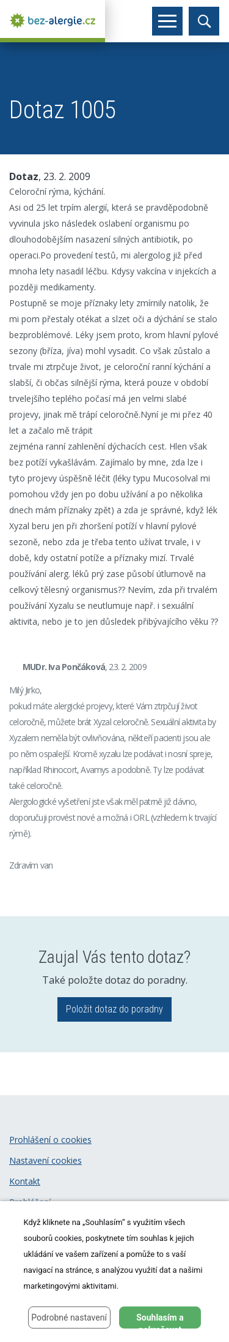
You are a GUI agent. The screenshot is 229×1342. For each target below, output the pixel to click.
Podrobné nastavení (69, 1317)
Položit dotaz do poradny (114, 1009)
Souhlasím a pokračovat (160, 1321)
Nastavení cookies (45, 1160)
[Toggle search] (204, 21)
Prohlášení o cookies (50, 1139)
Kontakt (24, 1181)
